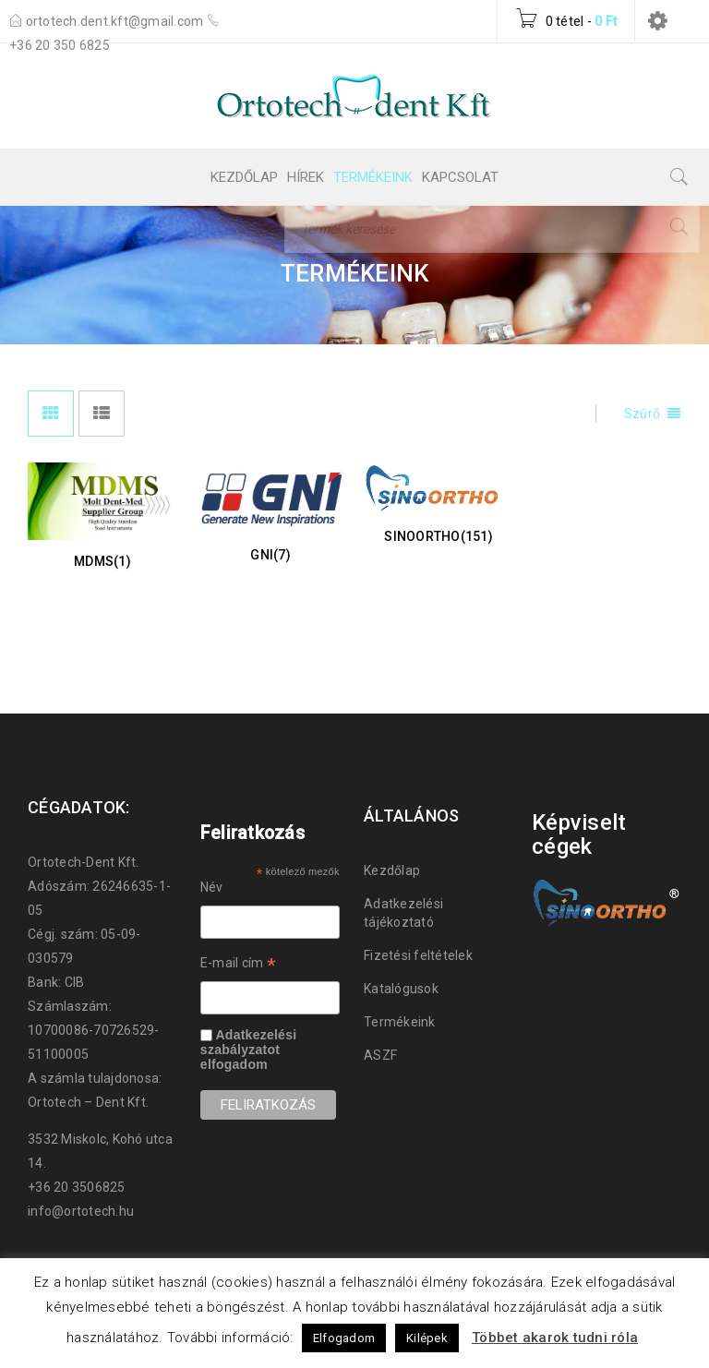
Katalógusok (401, 988)
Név (211, 887)
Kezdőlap (392, 870)
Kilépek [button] (427, 1338)
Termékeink (400, 1021)
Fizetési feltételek (418, 955)
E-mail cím (238, 965)
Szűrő (642, 413)
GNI (270, 554)
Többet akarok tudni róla (555, 1337)
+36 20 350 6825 (59, 45)
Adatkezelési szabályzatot (248, 1042)
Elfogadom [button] (344, 1338)
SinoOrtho (438, 536)
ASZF (380, 1055)
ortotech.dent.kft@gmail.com (116, 21)
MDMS (102, 561)
